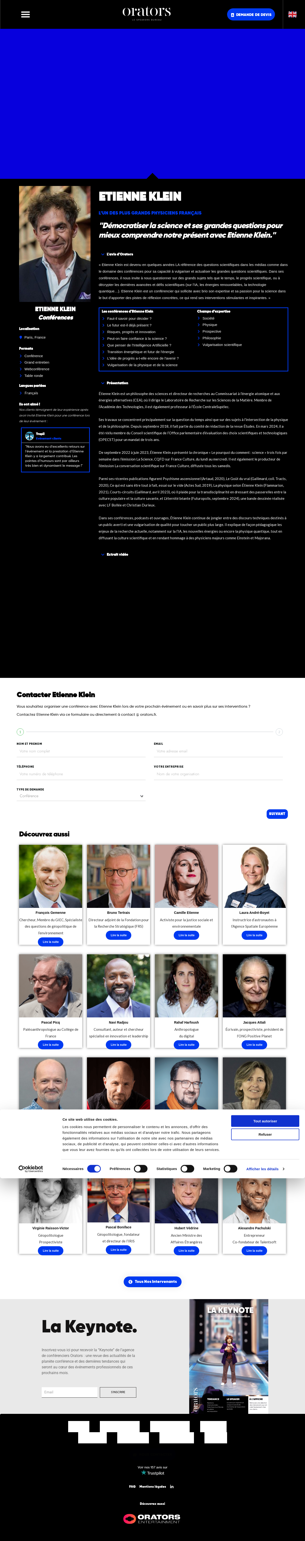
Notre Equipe (133, 1440)
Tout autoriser (265, 1484)
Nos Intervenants (119, 1429)
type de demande (30, 789)
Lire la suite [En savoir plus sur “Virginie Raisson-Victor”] (51, 1253)
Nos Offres (213, 1429)
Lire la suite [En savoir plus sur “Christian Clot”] (119, 1149)
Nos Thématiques (170, 1429)
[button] (25, 14)
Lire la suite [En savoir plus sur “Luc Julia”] (51, 1149)
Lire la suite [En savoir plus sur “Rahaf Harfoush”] (187, 1046)
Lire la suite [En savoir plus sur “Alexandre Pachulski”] (255, 1253)
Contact (216, 1440)
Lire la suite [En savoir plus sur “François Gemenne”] (51, 942)
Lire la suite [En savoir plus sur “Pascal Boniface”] (119, 1252)
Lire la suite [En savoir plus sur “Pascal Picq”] (51, 1046)
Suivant (277, 814)
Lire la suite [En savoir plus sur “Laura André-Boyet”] (255, 935)
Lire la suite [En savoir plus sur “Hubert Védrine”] (187, 1253)
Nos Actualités (176, 1440)
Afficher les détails (262, 1532)
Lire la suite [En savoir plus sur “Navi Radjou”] (119, 1046)
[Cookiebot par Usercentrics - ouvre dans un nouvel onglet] (31, 1531)
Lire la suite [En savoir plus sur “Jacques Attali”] (255, 1046)
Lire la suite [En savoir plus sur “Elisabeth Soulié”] (255, 1149)
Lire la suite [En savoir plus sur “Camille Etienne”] (187, 935)
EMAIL (158, 744)
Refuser (265, 1497)
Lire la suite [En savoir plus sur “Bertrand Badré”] (187, 1149)
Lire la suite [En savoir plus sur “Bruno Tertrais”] (119, 935)
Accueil (79, 1429)
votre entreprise (168, 766)
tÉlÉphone (25, 766)
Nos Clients (92, 1440)
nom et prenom (29, 744)
